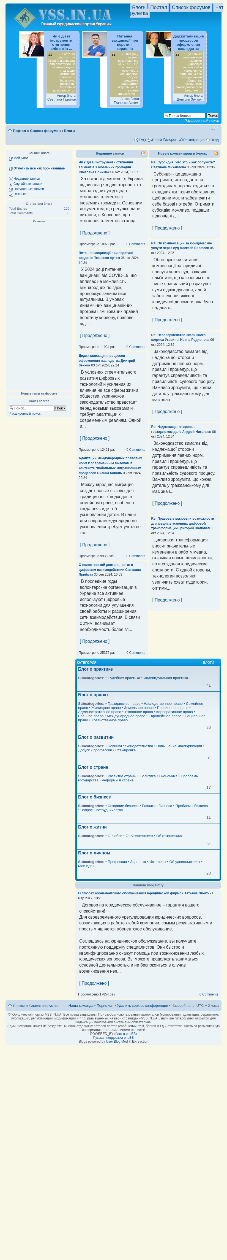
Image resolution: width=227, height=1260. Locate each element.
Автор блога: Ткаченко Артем (127, 101)
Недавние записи (26, 178)
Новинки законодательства (130, 746)
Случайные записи (27, 184)
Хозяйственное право (109, 720)
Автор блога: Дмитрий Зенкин (190, 97)
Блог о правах (93, 694)
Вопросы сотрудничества (101, 810)
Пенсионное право (172, 708)
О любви (115, 836)
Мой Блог (20, 158)
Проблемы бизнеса (192, 806)
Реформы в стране (118, 780)
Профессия (117, 862)
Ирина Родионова (194, 340)
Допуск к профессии (95, 750)
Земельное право (139, 708)
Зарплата (138, 862)
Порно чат (105, 1005)
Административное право (99, 712)
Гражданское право (124, 704)
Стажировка (125, 750)
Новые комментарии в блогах (182, 153)
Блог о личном (94, 853)
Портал (158, 7)
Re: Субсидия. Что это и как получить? (183, 162)
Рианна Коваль (109, 473)
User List (19, 194)
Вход (214, 140)
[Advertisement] (39, 307)
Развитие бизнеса (157, 806)
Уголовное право (139, 712)
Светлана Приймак (94, 172)
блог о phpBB (125, 1034)
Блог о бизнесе (94, 797)
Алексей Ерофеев (194, 248)
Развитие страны (122, 776)
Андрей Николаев (196, 432)
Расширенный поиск (202, 120)
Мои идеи (86, 866)
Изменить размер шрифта (215, 128)
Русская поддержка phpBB (113, 1038)
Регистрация (193, 140)
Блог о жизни (92, 827)
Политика (148, 776)
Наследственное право (163, 704)
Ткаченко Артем (107, 258)
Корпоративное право (174, 712)
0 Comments (135, 244)
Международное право (126, 716)
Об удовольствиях (184, 862)
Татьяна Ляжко (196, 893)
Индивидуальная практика (165, 678)
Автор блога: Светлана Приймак (61, 97)
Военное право (90, 716)
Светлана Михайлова (168, 167)
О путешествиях (139, 836)
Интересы (157, 862)
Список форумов (191, 7)
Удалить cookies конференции (142, 1005)
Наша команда (81, 1005)
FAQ (142, 140)
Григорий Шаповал (194, 528)
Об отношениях (169, 836)
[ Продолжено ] (95, 233)
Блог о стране (93, 767)
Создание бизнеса (123, 806)
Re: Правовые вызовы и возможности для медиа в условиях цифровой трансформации (182, 523)
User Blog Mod (117, 1041)
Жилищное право (106, 708)
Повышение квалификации (179, 746)
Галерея (170, 139)
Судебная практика (124, 678)
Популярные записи (28, 189)
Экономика (168, 776)
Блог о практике (95, 669)
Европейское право (165, 716)
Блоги (139, 7)
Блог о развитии (96, 737)
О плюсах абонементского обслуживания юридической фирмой (131, 893)
